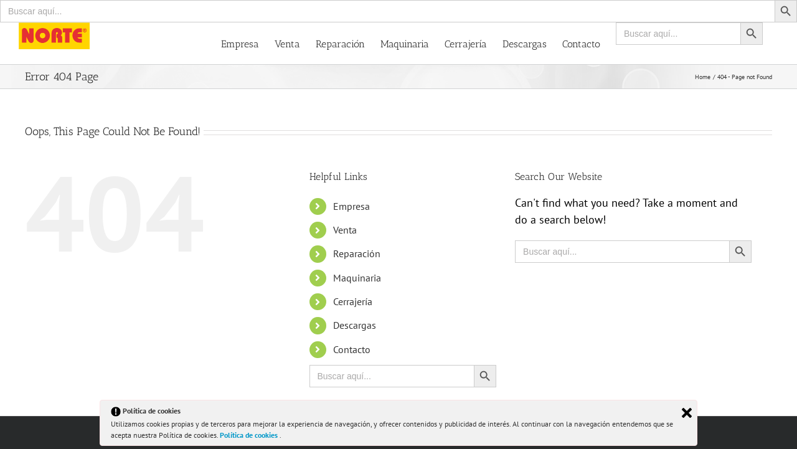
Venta (345, 230)
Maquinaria (357, 278)
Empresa (351, 206)
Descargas (354, 325)
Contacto (351, 349)
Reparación (356, 253)
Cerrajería (352, 301)
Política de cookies (250, 435)
